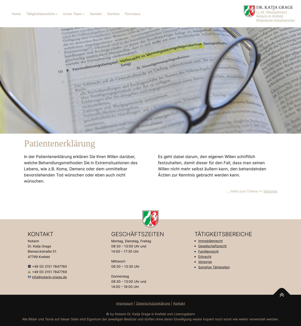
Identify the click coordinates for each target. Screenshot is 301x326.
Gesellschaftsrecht (212, 246)
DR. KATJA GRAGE (274, 7)
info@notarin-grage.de (49, 277)
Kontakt (179, 303)
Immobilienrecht (210, 241)
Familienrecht (208, 251)
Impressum (124, 303)
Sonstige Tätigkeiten (214, 267)
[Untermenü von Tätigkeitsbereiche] (57, 14)
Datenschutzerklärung (153, 303)
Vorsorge (270, 191)
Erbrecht (204, 256)
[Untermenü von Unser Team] (84, 14)
